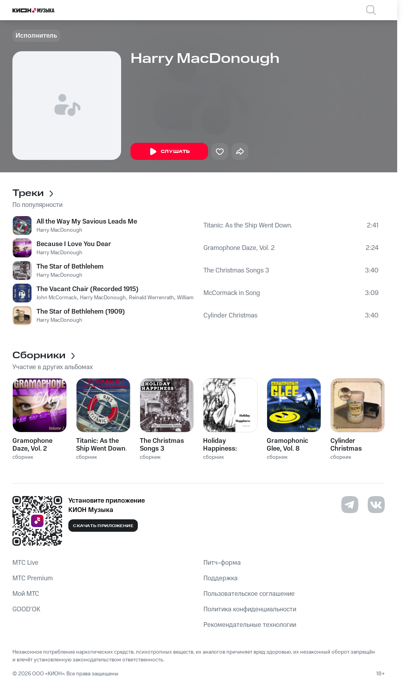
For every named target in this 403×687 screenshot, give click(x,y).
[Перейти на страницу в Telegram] (349, 504)
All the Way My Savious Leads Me (86, 221)
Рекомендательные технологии (249, 625)
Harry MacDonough (59, 230)
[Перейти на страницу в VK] (376, 504)
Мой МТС (25, 594)
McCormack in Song (231, 293)
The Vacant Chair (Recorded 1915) (87, 289)
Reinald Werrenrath (151, 298)
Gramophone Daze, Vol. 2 (239, 248)
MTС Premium (32, 578)
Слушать (169, 151)
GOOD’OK (26, 609)
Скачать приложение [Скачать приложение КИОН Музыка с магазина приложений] (103, 526)
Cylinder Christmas (230, 315)
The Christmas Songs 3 (236, 270)
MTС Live (25, 562)
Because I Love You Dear (73, 244)
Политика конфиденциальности (249, 609)
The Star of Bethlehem (70, 266)
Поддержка (220, 578)
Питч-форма (222, 562)
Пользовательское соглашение (249, 594)
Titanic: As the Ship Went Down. (247, 225)
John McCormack (56, 298)
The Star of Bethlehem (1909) (80, 311)
